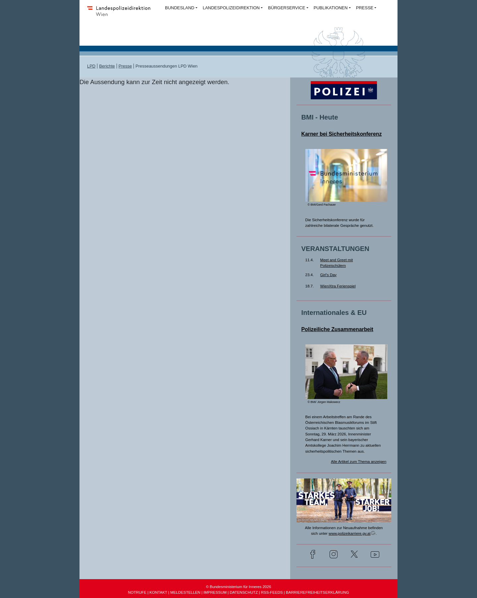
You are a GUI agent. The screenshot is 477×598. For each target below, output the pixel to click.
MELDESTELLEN (185, 592)
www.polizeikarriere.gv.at (350, 533)
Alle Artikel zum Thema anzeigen (359, 462)
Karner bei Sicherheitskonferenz (341, 134)
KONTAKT (158, 592)
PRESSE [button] (365, 7)
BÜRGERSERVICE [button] (286, 7)
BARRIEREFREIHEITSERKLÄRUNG (317, 592)
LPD (91, 66)
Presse (125, 66)
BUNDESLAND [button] (179, 7)
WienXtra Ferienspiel (338, 286)
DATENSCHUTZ (244, 592)
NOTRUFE (137, 592)
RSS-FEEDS (272, 592)
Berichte (107, 66)
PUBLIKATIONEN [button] (331, 7)
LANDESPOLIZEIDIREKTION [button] (231, 7)
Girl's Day (328, 275)
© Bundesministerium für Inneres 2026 (238, 587)
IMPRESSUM (215, 592)
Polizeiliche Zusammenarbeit (337, 329)
